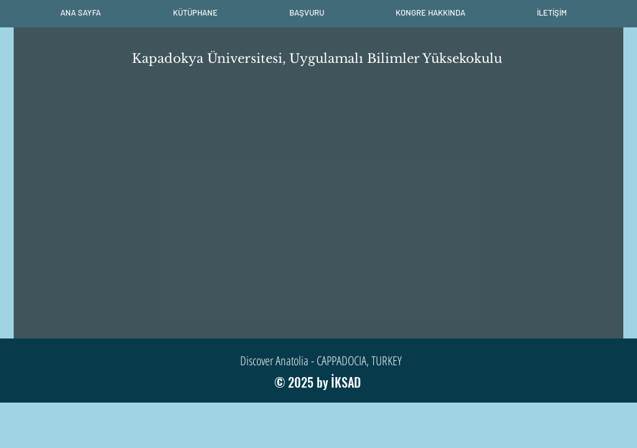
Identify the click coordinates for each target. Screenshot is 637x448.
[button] (195, 12)
